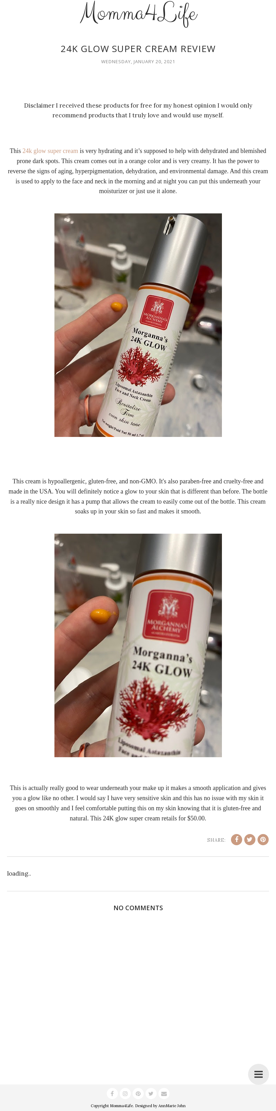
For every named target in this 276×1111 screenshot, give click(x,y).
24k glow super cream (50, 150)
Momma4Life (121, 1105)
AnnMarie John (172, 1105)
